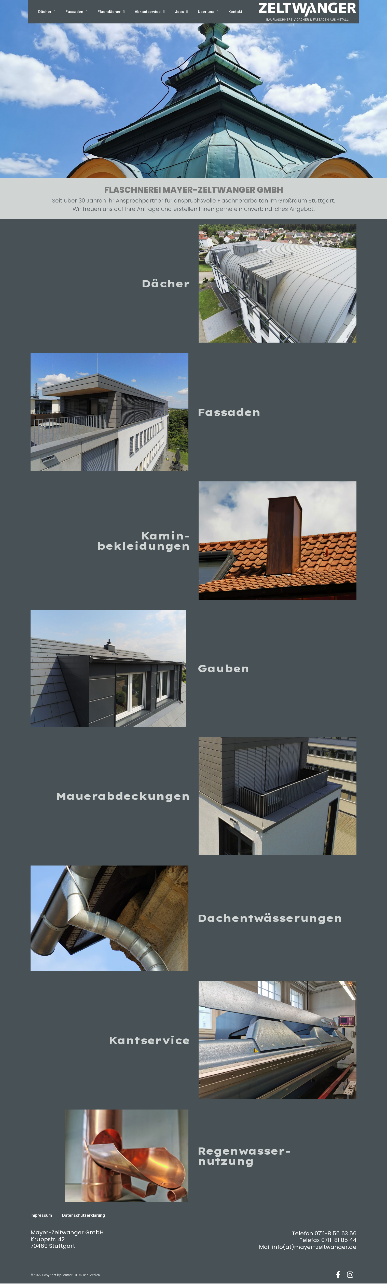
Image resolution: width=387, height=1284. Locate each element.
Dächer (46, 11)
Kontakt (235, 11)
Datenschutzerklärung (83, 1215)
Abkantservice (149, 11)
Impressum (41, 1215)
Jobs (181, 11)
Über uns (208, 11)
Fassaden (76, 11)
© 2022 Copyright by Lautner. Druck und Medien (65, 1275)
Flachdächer (111, 11)
